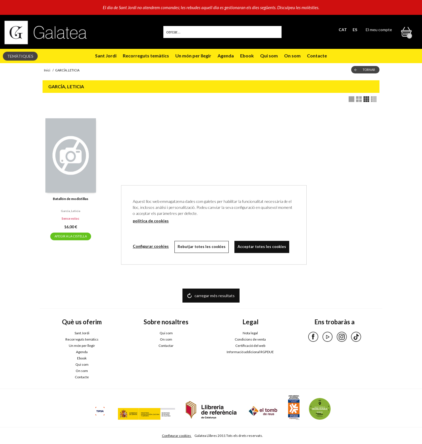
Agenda (226, 55)
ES (355, 29)
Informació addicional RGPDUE (250, 352)
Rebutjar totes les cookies (202, 246)
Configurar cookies (177, 435)
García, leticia (70, 211)
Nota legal (250, 333)
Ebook (247, 55)
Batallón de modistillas (70, 199)
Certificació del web (250, 345)
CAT (343, 29)
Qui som (269, 55)
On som (292, 55)
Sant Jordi (105, 55)
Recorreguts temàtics (146, 55)
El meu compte (379, 29)
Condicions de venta (250, 339)
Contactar (166, 345)
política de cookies (151, 220)
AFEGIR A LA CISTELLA (71, 236)
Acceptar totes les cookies (262, 246)
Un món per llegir (193, 55)
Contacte (317, 55)
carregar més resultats (214, 295)
